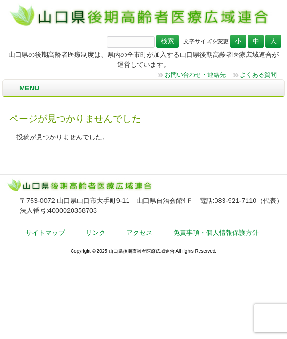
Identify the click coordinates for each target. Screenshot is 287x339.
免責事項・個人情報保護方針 (216, 232)
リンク (95, 232)
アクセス (139, 232)
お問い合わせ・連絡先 (195, 74)
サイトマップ (45, 232)
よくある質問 (258, 74)
